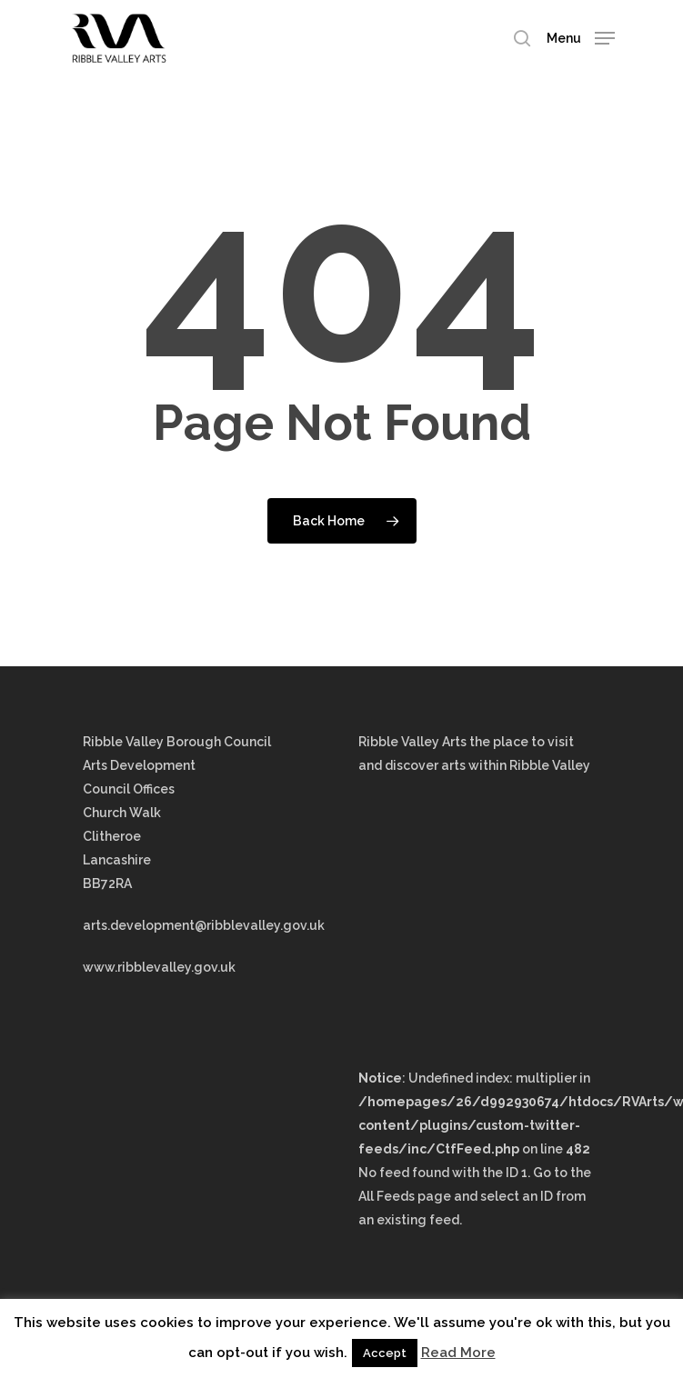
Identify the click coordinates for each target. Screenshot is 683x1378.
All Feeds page (404, 1196)
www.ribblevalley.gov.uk (159, 967)
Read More (458, 1352)
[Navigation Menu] (581, 36)
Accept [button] (385, 1353)
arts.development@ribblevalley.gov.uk (204, 925)
